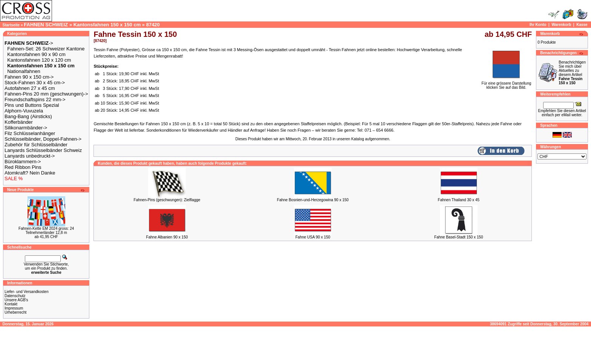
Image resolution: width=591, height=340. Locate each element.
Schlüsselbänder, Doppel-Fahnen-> (43, 139)
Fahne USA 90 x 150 (313, 237)
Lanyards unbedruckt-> (30, 156)
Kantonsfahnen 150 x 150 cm (107, 24)
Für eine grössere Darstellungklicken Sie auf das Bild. (506, 84)
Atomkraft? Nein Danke (30, 173)
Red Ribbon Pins (23, 167)
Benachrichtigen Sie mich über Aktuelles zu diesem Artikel (572, 72)
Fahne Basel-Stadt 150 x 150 (458, 237)
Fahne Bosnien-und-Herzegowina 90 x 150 (313, 200)
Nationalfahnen (23, 71)
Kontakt (11, 304)
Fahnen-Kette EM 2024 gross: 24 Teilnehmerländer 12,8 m (46, 230)
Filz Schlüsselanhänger (30, 133)
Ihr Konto (538, 25)
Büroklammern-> (23, 161)
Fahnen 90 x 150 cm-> (29, 77)
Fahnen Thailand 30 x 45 (458, 200)
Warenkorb (561, 25)
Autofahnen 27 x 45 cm (30, 88)
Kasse (581, 25)
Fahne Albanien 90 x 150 (167, 237)
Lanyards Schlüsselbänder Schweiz (43, 150)
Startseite (11, 25)
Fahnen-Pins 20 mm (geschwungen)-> (46, 94)
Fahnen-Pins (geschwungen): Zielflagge (167, 200)
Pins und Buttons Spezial (32, 105)
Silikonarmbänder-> (26, 128)
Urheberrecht (15, 312)
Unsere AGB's (16, 300)
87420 (153, 24)
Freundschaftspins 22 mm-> (35, 99)
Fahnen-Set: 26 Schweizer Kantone (45, 49)
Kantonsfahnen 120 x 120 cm (39, 60)
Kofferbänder (19, 122)
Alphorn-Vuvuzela (24, 111)
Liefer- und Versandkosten (27, 292)
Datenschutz (15, 296)
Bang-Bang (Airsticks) (28, 116)
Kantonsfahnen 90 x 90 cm (36, 54)
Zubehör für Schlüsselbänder (36, 144)
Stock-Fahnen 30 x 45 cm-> (35, 82)
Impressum (14, 308)
